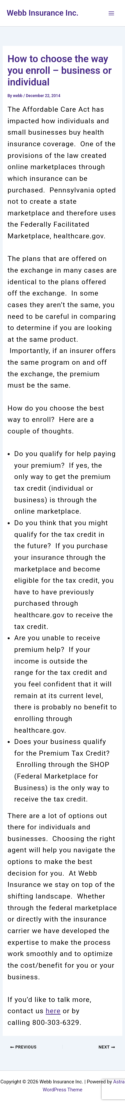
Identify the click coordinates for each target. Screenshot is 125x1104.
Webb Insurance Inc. (43, 13)
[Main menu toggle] (111, 13)
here (53, 1011)
